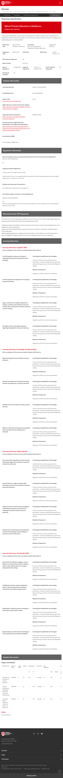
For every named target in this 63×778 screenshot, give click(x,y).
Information (5, 759)
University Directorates (6, 11)
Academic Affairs (31, 11)
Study (3, 755)
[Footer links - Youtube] (41, 733)
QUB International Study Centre (31, 15)
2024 (50, 11)
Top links (4, 750)
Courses (54, 11)
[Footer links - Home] (6, 734)
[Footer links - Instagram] (38, 733)
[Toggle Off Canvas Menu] (60, 2)
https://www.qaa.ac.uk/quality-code (11, 101)
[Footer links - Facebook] (34, 733)
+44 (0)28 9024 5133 (7, 744)
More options (55, 15)
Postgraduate (17, 15)
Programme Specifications (42, 11)
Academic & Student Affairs (19, 11)
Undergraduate (6, 15)
